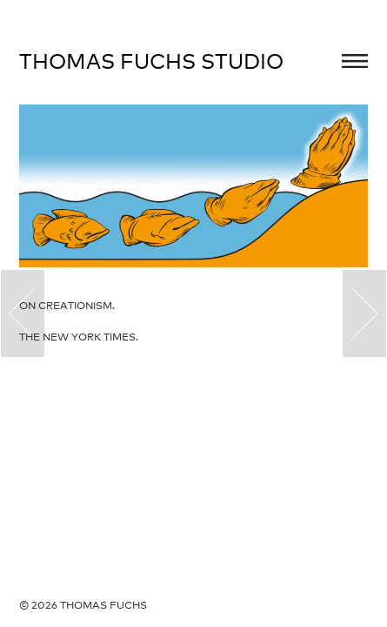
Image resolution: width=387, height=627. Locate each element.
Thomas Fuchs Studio (151, 61)
